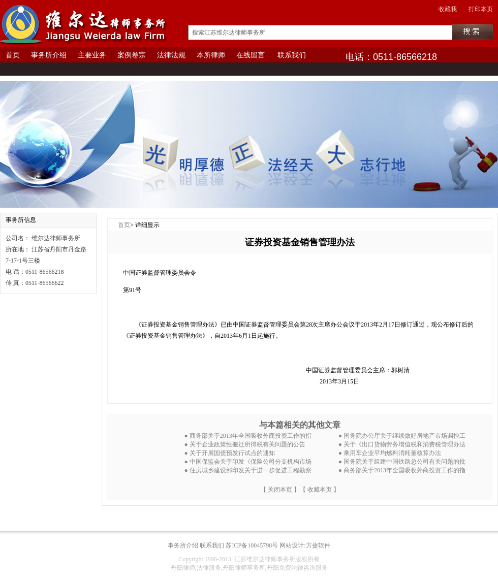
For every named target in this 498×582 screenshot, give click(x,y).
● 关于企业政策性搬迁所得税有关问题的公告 (244, 444)
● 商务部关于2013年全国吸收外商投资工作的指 (248, 435)
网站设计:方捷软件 (304, 545)
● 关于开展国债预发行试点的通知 (229, 453)
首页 (13, 55)
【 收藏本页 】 (319, 489)
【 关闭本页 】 (280, 489)
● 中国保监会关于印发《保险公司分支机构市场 (248, 461)
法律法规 (171, 55)
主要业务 (92, 55)
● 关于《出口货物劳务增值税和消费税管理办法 (401, 444)
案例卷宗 (131, 55)
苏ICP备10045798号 (252, 545)
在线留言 (250, 55)
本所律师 (211, 55)
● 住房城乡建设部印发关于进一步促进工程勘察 (248, 470)
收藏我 (448, 9)
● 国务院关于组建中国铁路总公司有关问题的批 (401, 461)
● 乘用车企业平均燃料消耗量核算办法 (389, 453)
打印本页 (481, 9)
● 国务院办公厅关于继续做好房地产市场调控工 (401, 435)
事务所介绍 (49, 55)
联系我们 (291, 55)
